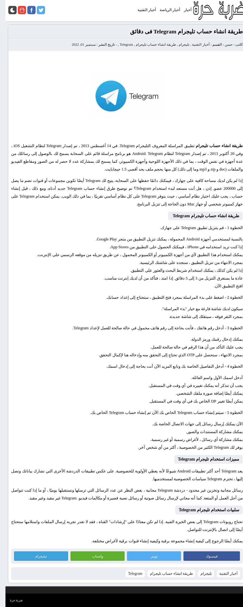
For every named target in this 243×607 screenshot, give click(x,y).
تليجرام (178, 44)
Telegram (120, 44)
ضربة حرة (11, 600)
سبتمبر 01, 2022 (78, 44)
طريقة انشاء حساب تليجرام (150, 44)
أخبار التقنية (195, 44)
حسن (223, 44)
